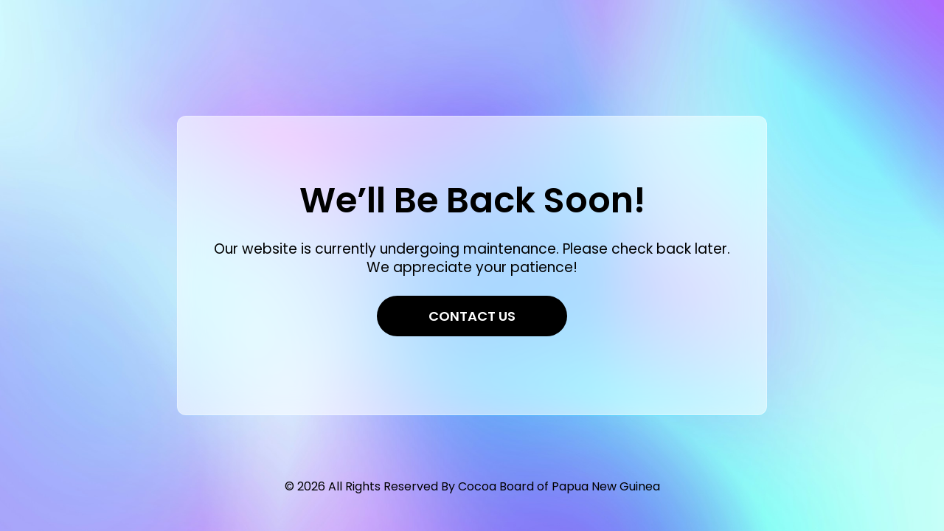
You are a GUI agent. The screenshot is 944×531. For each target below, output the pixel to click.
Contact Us (472, 316)
